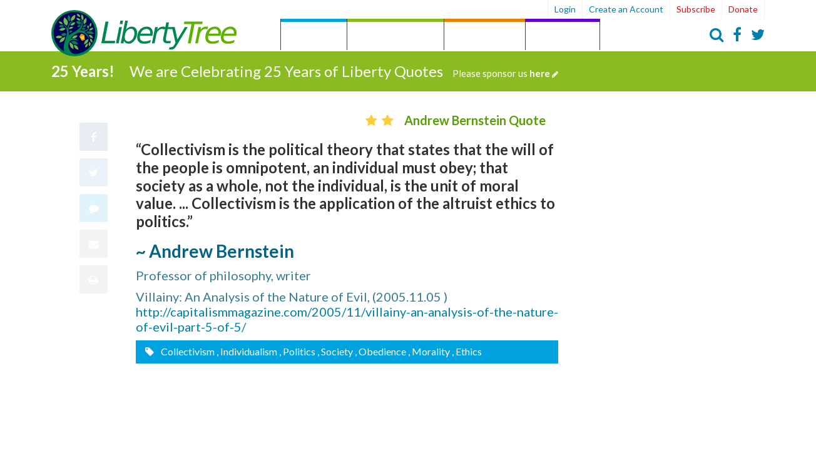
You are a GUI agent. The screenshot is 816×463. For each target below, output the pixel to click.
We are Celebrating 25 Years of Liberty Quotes (344, 70)
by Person (485, 36)
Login (565, 9)
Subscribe (695, 9)
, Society (335, 351)
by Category (395, 36)
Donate (743, 9)
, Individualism (247, 351)
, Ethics (467, 351)
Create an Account (626, 9)
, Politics (297, 351)
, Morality (429, 351)
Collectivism (187, 351)
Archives (562, 36)
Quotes (313, 36)
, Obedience (380, 351)
